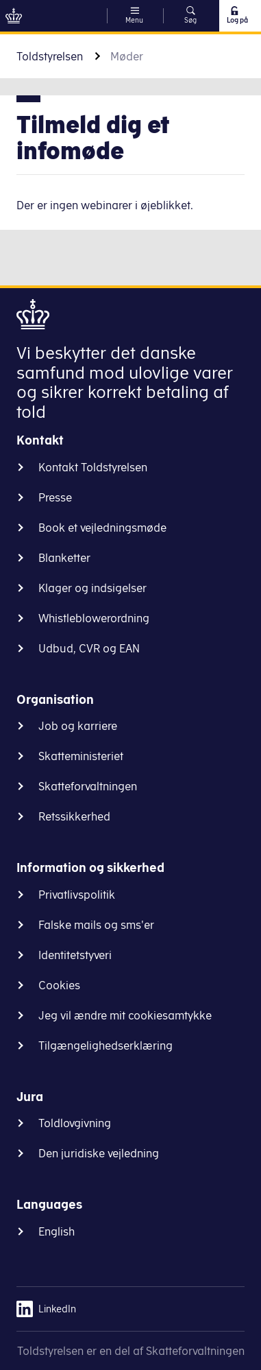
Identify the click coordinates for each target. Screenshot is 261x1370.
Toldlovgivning (74, 1123)
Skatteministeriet (80, 756)
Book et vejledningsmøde (102, 527)
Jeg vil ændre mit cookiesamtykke (125, 1015)
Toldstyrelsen (49, 56)
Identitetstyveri (75, 955)
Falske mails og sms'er (96, 925)
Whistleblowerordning (93, 618)
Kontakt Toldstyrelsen (92, 467)
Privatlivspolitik (76, 894)
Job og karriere (77, 726)
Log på (236, 15)
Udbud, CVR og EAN (89, 648)
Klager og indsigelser (92, 588)
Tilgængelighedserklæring (105, 1045)
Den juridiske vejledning (98, 1153)
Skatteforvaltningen (87, 786)
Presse (55, 497)
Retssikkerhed (74, 816)
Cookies (59, 985)
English (56, 1231)
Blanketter (64, 558)
